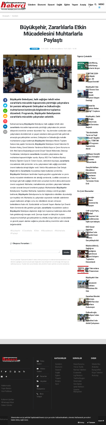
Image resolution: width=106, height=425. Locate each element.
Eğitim (67, 4)
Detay (81, 422)
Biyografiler (96, 370)
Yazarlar (42, 376)
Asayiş (83, 4)
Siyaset (51, 4)
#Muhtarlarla (60, 231)
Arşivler (42, 381)
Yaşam (75, 4)
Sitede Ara (96, 364)
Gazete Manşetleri (78, 391)
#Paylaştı (14, 233)
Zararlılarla (26, 171)
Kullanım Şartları (7, 399)
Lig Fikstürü (78, 375)
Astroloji (95, 375)
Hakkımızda (6, 386)
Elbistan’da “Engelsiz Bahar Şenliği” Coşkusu (93, 108)
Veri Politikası (6, 391)
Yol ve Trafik (78, 367)
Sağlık (59, 4)
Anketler (95, 367)
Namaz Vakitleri (80, 370)
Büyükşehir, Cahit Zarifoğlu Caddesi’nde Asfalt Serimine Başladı (93, 121)
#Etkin (36, 231)
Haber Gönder (6, 405)
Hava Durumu (79, 364)
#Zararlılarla (27, 231)
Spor (57, 384)
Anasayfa (6, 16)
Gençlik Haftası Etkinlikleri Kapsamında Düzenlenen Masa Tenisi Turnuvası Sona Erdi (92, 175)
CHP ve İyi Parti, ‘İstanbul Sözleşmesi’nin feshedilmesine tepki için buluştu (93, 216)
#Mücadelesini (47, 231)
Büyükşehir (29, 124)
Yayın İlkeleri (6, 388)
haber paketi (5, 422)
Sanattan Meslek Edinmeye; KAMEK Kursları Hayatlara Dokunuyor (93, 301)
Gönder (66, 252)
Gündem (32, 4)
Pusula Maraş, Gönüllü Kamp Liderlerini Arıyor (93, 65)
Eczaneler (77, 373)
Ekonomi (42, 4)
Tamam (91, 422)
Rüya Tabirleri (97, 373)
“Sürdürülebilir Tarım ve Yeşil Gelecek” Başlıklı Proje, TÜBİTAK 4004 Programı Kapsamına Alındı (93, 140)
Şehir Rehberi (79, 387)
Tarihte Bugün (79, 378)
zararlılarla (15, 127)
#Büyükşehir (15, 231)
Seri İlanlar (78, 384)
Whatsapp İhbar (7, 402)
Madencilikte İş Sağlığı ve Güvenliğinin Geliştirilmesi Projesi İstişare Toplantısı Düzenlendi (92, 254)
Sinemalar (78, 381)
